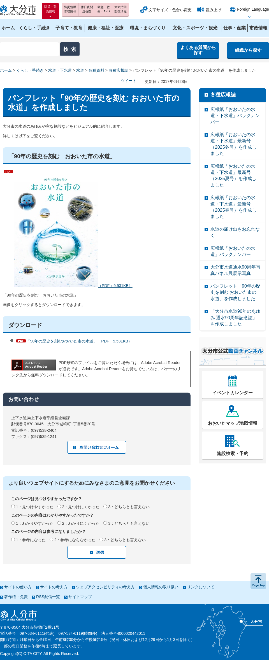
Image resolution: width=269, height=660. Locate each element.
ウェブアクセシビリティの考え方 (105, 587)
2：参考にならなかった (75, 540)
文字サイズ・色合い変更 (170, 10)
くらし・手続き (30, 70)
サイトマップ (80, 596)
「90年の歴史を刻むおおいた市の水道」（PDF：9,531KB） (79, 341)
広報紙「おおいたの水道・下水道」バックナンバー (235, 115)
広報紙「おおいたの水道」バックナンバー (232, 251)
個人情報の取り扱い (160, 587)
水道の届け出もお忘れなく (235, 232)
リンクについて (200, 587)
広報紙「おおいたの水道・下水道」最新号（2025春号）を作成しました (233, 207)
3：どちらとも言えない (129, 507)
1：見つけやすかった (35, 507)
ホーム (6, 70)
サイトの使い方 (18, 587)
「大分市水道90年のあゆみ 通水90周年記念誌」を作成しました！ (235, 317)
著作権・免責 (16, 596)
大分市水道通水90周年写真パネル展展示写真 (235, 270)
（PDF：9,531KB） (73, 228)
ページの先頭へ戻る (258, 581)
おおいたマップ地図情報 (232, 423)
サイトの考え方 (54, 587)
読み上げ (213, 10)
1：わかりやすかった (35, 523)
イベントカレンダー (232, 392)
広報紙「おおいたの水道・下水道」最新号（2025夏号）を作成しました (233, 175)
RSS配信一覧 (48, 596)
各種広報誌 (118, 70)
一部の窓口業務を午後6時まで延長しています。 (42, 646)
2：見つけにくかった (81, 507)
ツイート (128, 80)
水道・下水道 (60, 70)
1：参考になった (31, 540)
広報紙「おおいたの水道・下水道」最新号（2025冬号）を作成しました (233, 144)
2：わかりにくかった (81, 523)
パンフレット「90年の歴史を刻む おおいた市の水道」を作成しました (235, 292)
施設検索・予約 (232, 453)
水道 (80, 70)
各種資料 (96, 70)
